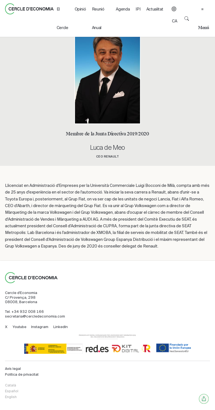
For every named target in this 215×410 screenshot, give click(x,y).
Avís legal (13, 369)
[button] (173, 18)
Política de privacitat (22, 374)
